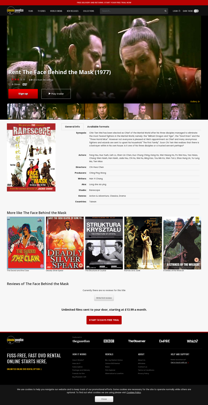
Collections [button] (88, 10)
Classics (114, 196)
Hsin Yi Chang (96, 178)
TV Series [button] (41, 10)
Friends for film (78, 373)
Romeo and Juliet (132, 270)
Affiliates (141, 363)
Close (104, 399)
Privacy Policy (143, 373)
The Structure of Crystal (95, 270)
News (107, 367)
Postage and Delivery (81, 370)
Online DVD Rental (112, 363)
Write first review (104, 298)
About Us (141, 360)
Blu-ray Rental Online (114, 360)
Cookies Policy (134, 392)
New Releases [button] (72, 10)
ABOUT (141, 354)
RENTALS (109, 354)
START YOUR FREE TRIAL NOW (104, 2)
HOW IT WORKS (79, 354)
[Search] (131, 11)
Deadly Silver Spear (54, 270)
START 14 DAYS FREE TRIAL (104, 320)
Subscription (77, 367)
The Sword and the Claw (18, 270)
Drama (122, 196)
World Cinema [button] (56, 10)
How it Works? (78, 360)
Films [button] (30, 10)
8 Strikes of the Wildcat (173, 270)
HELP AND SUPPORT (180, 354)
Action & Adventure (99, 196)
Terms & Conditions (146, 370)
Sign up (23, 93)
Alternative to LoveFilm (114, 373)
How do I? (76, 363)
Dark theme (188, 10)
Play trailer (56, 93)
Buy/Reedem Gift (79, 377)
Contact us (142, 367)
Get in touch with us (179, 362)
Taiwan (92, 201)
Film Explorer (110, 370)
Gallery (195, 101)
